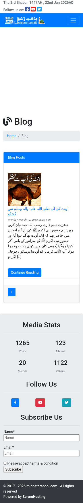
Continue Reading (25, 272)
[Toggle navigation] (73, 20)
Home (11, 136)
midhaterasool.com (42, 486)
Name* (41, 435)
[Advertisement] (41, 71)
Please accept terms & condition (31, 463)
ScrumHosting (34, 497)
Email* (41, 451)
